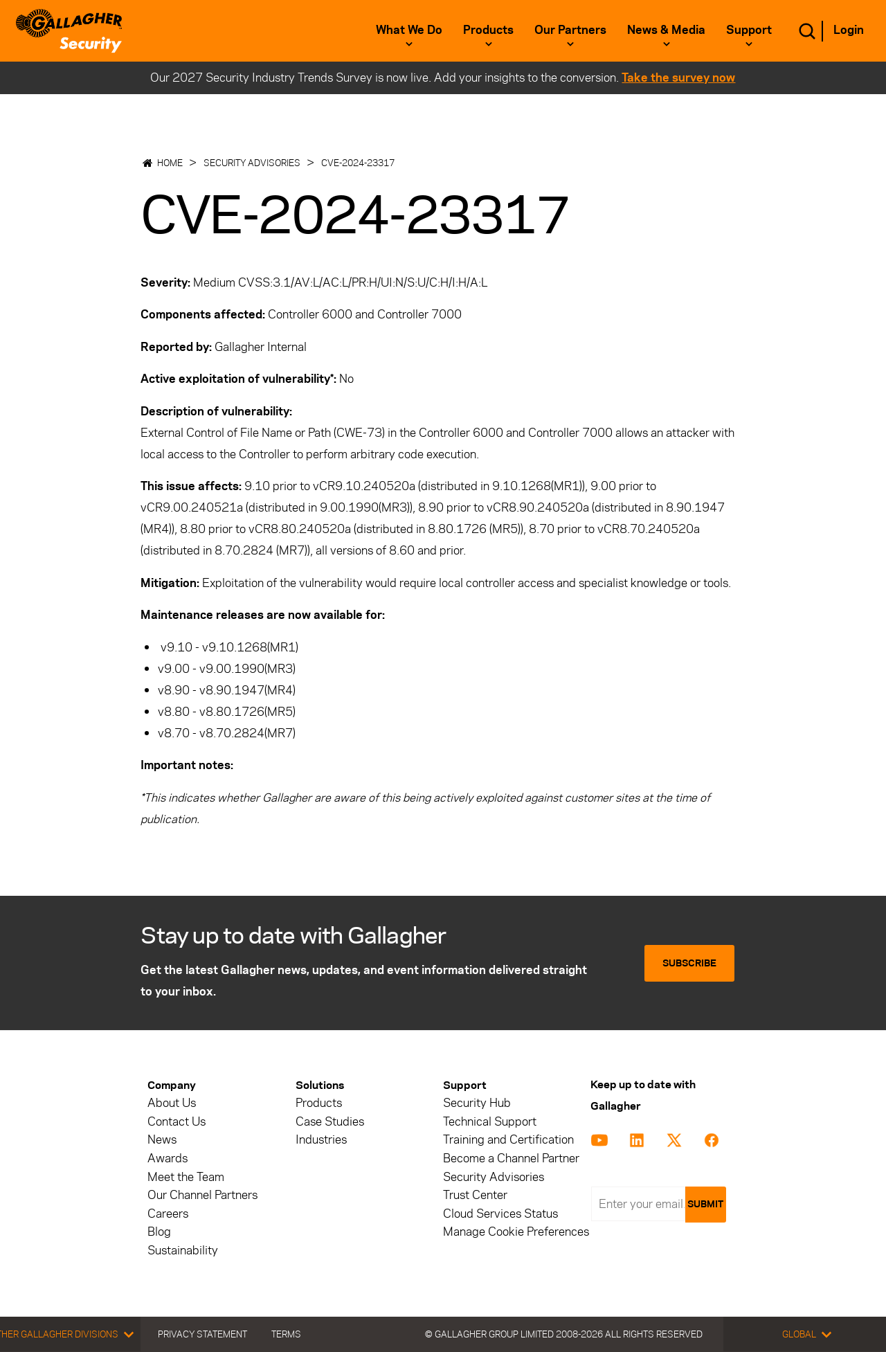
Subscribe (689, 963)
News (162, 1140)
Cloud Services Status (500, 1214)
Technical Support (489, 1122)
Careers (167, 1214)
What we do (409, 29)
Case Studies (330, 1122)
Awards (167, 1158)
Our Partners (570, 29)
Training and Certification (508, 1140)
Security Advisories (252, 162)
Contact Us (176, 1122)
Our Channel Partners (202, 1195)
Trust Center (475, 1195)
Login (848, 29)
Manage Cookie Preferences (516, 1232)
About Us (171, 1103)
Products (488, 29)
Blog (159, 1232)
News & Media (666, 29)
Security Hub (477, 1103)
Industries (321, 1140)
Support (749, 29)
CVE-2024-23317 (358, 162)
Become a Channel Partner (511, 1158)
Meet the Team (185, 1177)
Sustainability (182, 1251)
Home (170, 162)
